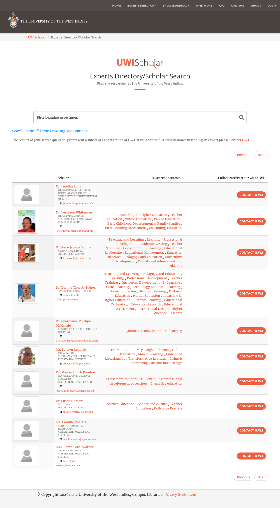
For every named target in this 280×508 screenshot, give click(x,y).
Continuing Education (165, 228)
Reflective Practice (168, 408)
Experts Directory (141, 5)
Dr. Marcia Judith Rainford (76, 372)
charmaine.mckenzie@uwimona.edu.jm (77, 340)
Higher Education (146, 296)
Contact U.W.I (239, 140)
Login (272, 5)
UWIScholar (37, 37)
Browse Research (176, 5)
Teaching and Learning (126, 239)
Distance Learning (147, 300)
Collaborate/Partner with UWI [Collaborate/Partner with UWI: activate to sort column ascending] (241, 178)
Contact (238, 5)
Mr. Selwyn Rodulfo (71, 350)
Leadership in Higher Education (142, 215)
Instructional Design (153, 309)
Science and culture (152, 404)
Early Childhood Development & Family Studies (143, 223)
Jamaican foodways (141, 331)
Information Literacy (127, 350)
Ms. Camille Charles (71, 422)
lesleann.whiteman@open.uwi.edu (74, 230)
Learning (154, 239)
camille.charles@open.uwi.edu (79, 439)
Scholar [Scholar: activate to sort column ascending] (63, 178)
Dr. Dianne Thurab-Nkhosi (76, 288)
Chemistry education (166, 383)
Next (261, 155)
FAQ (221, 5)
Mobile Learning (150, 354)
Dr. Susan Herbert (69, 401)
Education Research (146, 304)
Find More (204, 5)
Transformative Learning (147, 359)
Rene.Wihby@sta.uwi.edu (77, 258)
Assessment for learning (124, 379)
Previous (243, 155)
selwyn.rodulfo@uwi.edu (76, 363)
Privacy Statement (180, 494)
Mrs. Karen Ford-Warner (74, 447)
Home (116, 5)
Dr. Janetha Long (68, 186)
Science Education (121, 404)
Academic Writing (153, 244)
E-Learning (152, 248)
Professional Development (147, 278)
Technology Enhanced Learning (156, 287)
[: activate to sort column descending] (33, 177)
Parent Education (167, 219)
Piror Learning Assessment (125, 228)
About (256, 5)
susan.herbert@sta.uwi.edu (78, 412)
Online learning (170, 331)
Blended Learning (152, 291)
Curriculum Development (140, 282)
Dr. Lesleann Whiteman (74, 212)
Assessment (131, 248)
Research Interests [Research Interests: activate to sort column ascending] (166, 178)
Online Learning (117, 287)
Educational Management (144, 253)
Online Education (138, 219)
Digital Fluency (157, 350)
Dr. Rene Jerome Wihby (73, 247)
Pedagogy (174, 266)
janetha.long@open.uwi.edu (78, 203)
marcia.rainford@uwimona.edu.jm (75, 390)
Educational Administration (159, 261)
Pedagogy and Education (143, 257)
